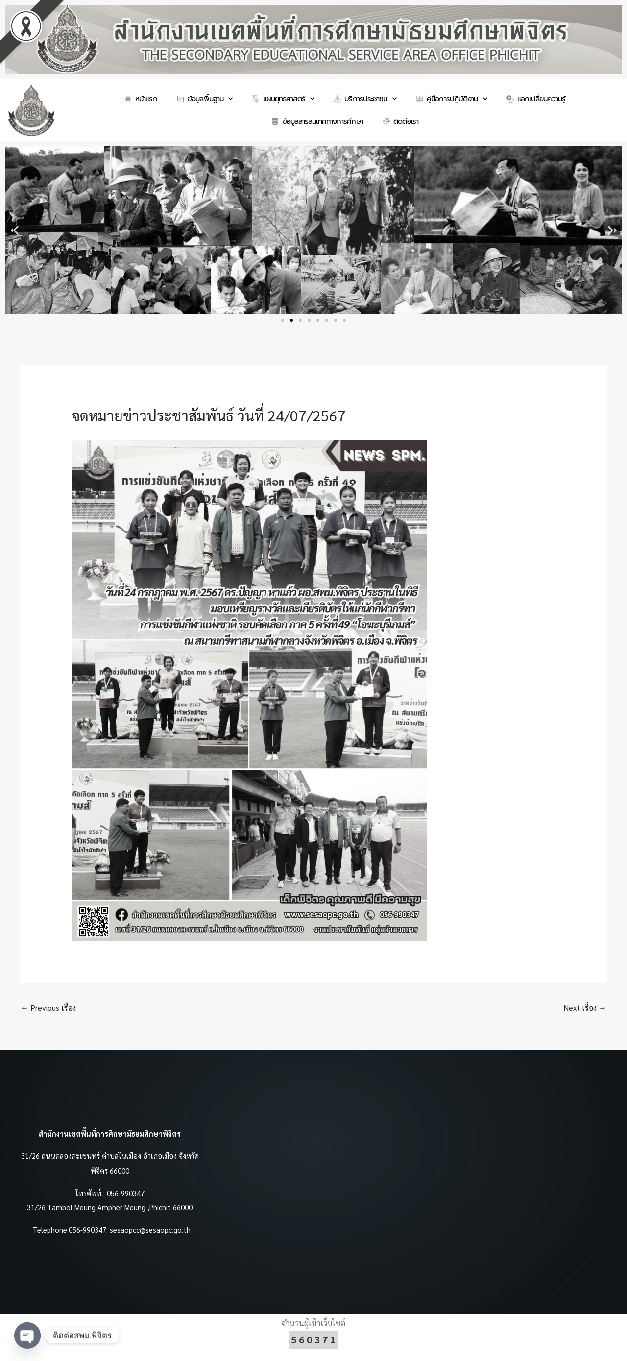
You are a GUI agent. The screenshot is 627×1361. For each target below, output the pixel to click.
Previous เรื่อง (48, 1007)
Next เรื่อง (584, 1007)
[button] (16, 230)
